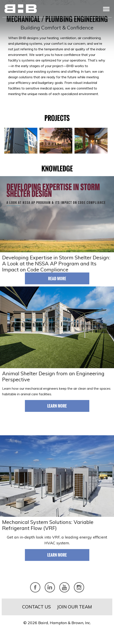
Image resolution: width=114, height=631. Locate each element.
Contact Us (36, 606)
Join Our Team (74, 606)
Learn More (57, 406)
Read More (57, 278)
